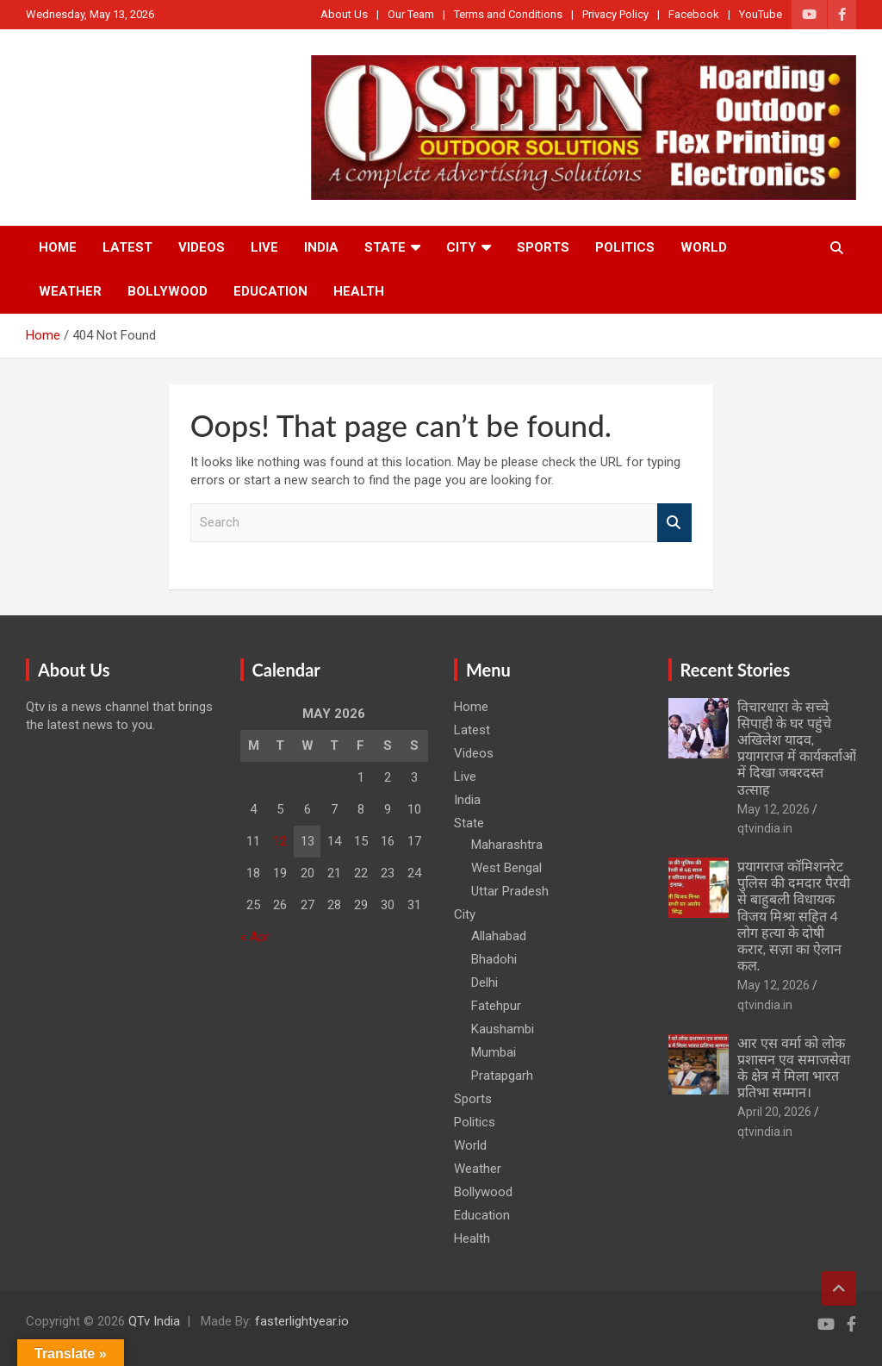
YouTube (760, 14)
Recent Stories (735, 669)
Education (270, 291)
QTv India (154, 1321)
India (321, 247)
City (461, 247)
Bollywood (167, 291)
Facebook (693, 14)
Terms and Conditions (508, 14)
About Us (344, 14)
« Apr (255, 937)
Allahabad (498, 936)
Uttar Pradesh (510, 891)
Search (674, 522)
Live (264, 247)
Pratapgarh (502, 1075)
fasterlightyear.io (302, 1321)
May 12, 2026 (773, 809)
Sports (543, 247)
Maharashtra (507, 844)
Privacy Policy (615, 14)
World (703, 247)
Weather (70, 291)
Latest (127, 247)
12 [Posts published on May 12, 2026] (280, 841)
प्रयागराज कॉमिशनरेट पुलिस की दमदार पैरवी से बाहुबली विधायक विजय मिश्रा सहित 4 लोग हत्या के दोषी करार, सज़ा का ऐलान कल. (793, 915)
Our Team (411, 14)
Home (58, 247)
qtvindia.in (764, 828)
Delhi (484, 982)
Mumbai (493, 1052)
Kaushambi (502, 1029)
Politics (625, 247)
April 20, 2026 (774, 1112)
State (385, 247)
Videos (201, 247)
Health (358, 291)
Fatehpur (496, 1006)
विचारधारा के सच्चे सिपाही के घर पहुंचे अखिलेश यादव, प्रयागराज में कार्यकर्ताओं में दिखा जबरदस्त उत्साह (796, 747)
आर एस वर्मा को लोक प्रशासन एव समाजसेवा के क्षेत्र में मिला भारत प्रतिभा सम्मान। (793, 1067)
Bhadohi (494, 959)
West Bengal (506, 868)
